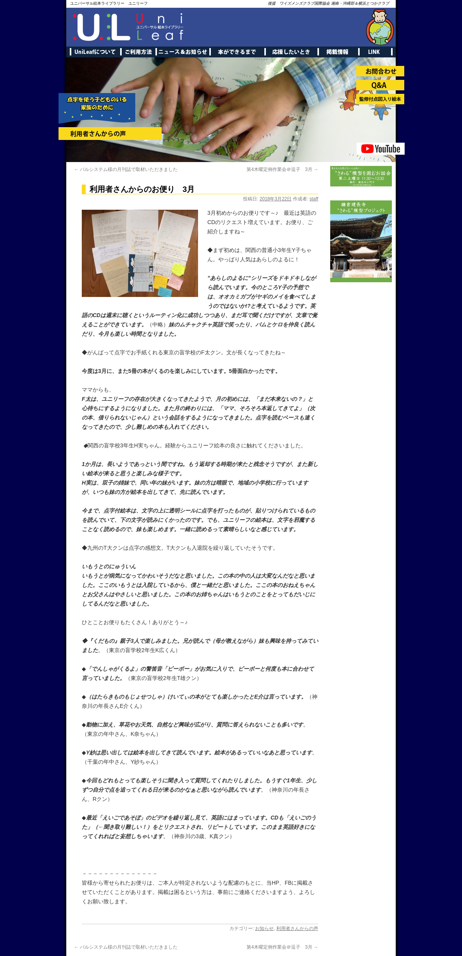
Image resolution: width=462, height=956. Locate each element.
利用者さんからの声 (297, 928)
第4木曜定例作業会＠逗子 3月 (282, 169)
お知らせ (264, 928)
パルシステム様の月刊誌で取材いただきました (126, 169)
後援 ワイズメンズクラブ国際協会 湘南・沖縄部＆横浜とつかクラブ (328, 3)
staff (314, 199)
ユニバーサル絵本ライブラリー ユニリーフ (109, 3)
